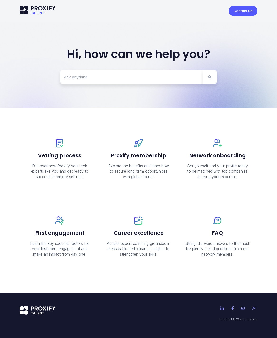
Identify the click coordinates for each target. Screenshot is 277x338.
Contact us (243, 11)
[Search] (210, 77)
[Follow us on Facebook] (232, 308)
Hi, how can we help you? (138, 54)
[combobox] (131, 77)
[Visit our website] (253, 308)
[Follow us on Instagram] (243, 308)
